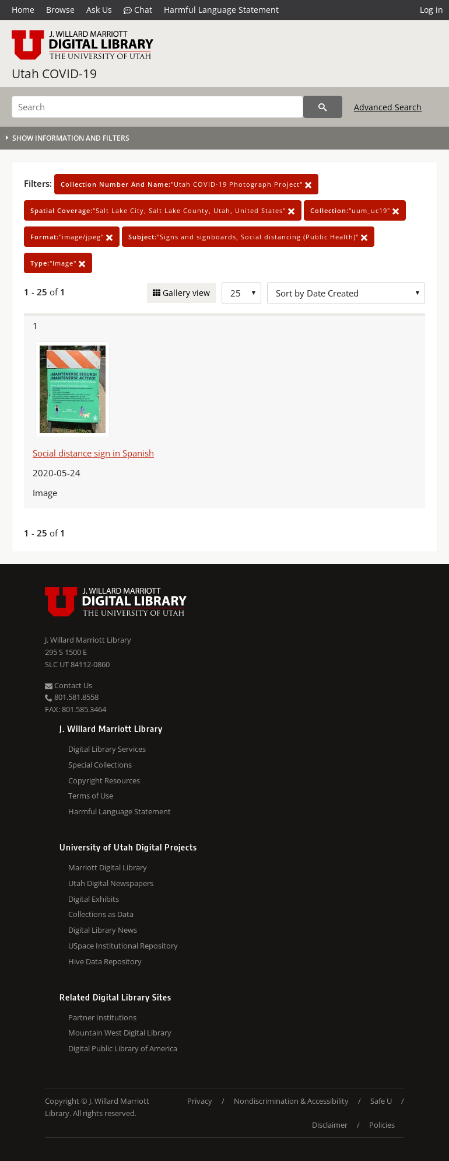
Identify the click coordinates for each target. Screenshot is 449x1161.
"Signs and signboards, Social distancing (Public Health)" (248, 236)
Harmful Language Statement (221, 9)
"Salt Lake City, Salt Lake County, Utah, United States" (162, 210)
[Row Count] (241, 293)
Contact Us (68, 685)
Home (23, 9)
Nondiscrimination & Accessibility (291, 1101)
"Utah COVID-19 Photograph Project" (186, 184)
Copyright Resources (104, 780)
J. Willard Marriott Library (88, 639)
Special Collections (100, 764)
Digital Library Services (107, 749)
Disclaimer (330, 1125)
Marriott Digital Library (107, 867)
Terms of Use (90, 795)
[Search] (157, 107)
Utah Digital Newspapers (110, 883)
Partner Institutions (102, 1017)
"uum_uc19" (354, 210)
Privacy (199, 1101)
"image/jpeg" (71, 236)
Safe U (381, 1101)
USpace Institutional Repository (123, 945)
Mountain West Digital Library (119, 1032)
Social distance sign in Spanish (93, 453)
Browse (60, 9)
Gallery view (185, 292)
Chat (138, 10)
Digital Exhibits (93, 899)
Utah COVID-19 (54, 73)
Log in (431, 9)
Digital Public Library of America (122, 1048)
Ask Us (99, 9)
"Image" (58, 263)
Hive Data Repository (105, 961)
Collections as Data (101, 914)
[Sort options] (346, 293)
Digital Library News (102, 930)
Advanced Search (388, 107)
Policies (382, 1125)
